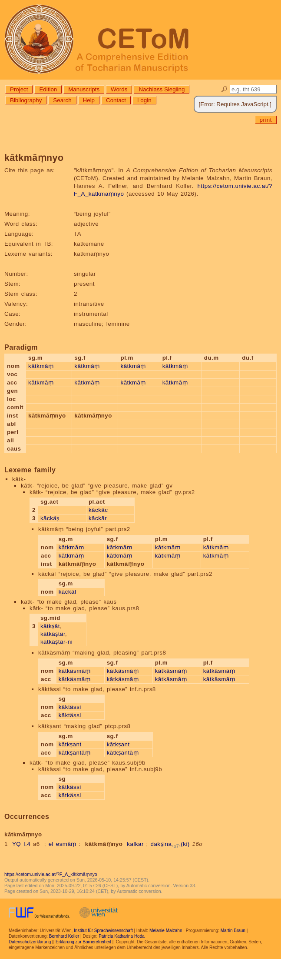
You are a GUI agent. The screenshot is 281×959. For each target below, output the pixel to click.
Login (144, 100)
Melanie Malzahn (165, 930)
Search (62, 100)
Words (119, 89)
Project (19, 89)
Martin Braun (233, 930)
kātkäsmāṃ (75, 671)
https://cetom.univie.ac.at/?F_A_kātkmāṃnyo (50, 874)
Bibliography (26, 100)
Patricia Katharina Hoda (122, 936)
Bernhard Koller (64, 936)
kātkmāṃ (40, 366)
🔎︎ (224, 89)
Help (89, 100)
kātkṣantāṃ (74, 752)
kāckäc (98, 510)
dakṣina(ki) (170, 844)
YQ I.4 (21, 844)
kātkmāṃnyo (104, 844)
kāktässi (70, 707)
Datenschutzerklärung (30, 941)
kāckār (98, 518)
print (266, 120)
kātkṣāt (50, 626)
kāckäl (67, 591)
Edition (48, 89)
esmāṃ (66, 844)
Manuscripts (83, 89)
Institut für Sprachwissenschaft (103, 930)
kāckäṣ (50, 518)
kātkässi (70, 787)
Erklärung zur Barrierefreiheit (83, 941)
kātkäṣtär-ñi (56, 641)
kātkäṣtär (52, 634)
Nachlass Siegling (162, 89)
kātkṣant (70, 744)
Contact (116, 100)
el (51, 844)
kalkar (135, 844)
